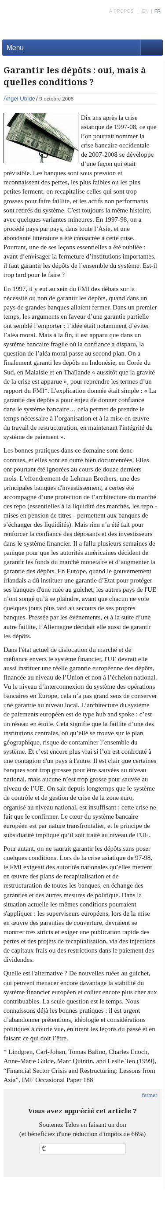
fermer (150, 1095)
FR (157, 11)
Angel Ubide (19, 98)
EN (145, 11)
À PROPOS (121, 11)
